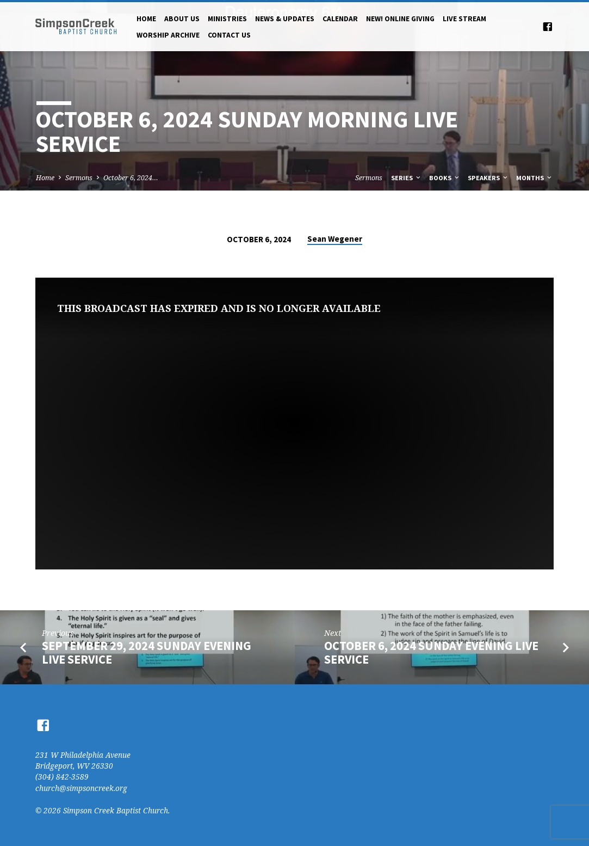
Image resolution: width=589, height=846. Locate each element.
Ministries (227, 18)
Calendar (340, 18)
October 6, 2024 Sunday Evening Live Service (431, 652)
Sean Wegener (334, 239)
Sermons (78, 177)
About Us (182, 18)
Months (534, 178)
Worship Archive (168, 35)
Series (406, 178)
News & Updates (284, 18)
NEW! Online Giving (400, 18)
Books (445, 178)
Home (146, 18)
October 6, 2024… (130, 177)
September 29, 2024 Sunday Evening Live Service (146, 652)
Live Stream (464, 18)
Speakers (488, 178)
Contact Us (229, 35)
